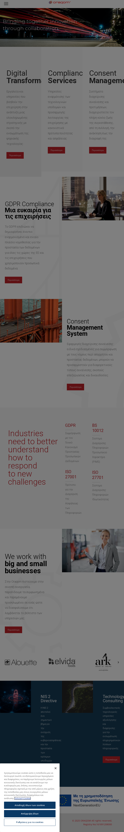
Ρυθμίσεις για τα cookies (29, 822)
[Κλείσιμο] (55, 768)
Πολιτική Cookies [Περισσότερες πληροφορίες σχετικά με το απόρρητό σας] (22, 798)
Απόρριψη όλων (30, 813)
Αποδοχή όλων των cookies (30, 805)
